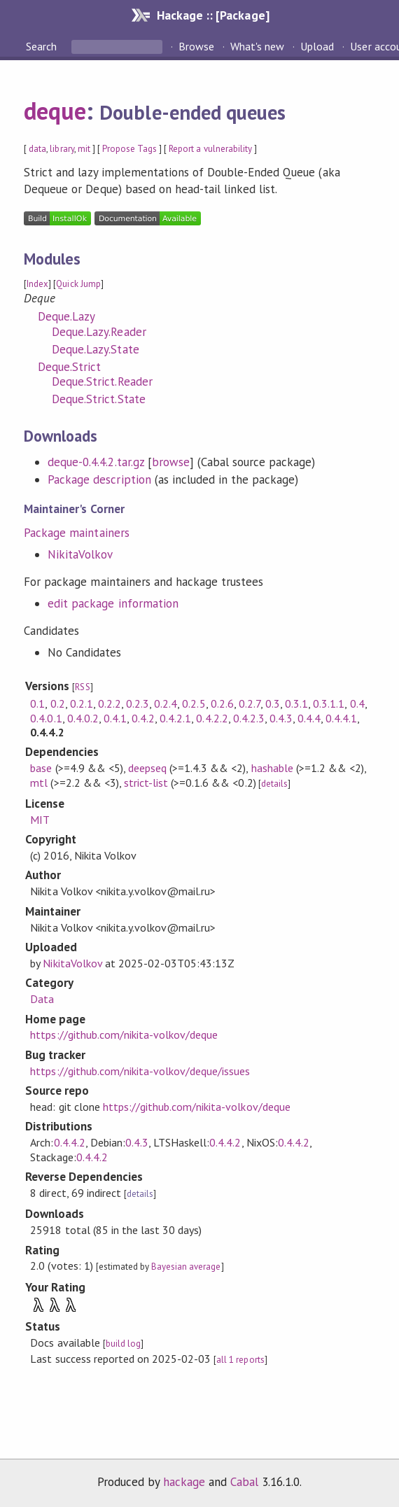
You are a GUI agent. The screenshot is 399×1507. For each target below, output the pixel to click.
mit (84, 149)
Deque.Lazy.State (95, 349)
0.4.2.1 (175, 718)
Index (37, 284)
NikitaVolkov (80, 554)
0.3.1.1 (328, 703)
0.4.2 (143, 718)
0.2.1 (81, 703)
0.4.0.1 (46, 718)
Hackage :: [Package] (213, 15)
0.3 (272, 703)
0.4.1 (115, 718)
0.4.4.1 (341, 718)
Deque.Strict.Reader (102, 381)
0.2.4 (165, 703)
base (41, 768)
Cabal (244, 1482)
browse (171, 462)
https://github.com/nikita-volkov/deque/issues (140, 1071)
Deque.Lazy (66, 316)
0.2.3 (137, 703)
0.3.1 (296, 703)
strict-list (146, 783)
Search (42, 46)
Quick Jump (78, 284)
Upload (317, 46)
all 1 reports (240, 1360)
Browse (196, 46)
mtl (39, 783)
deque (55, 110)
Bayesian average (185, 1267)
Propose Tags (129, 149)
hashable (272, 768)
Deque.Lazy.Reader (99, 331)
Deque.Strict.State (98, 399)
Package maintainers (76, 532)
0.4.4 (309, 718)
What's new (257, 46)
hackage (184, 1482)
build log (123, 1344)
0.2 (57, 703)
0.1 (37, 703)
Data (42, 999)
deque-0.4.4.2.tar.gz (96, 462)
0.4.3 (281, 718)
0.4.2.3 (249, 718)
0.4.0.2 (83, 718)
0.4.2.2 (211, 718)
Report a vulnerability (210, 149)
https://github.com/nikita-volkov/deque (124, 1035)
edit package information (113, 603)
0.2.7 (249, 703)
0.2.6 (222, 703)
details (274, 784)
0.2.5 (193, 703)
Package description (99, 479)
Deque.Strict (69, 366)
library (62, 149)
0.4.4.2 (69, 1142)
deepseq (147, 768)
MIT (40, 820)
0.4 (357, 703)
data (37, 149)
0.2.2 (109, 703)
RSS (82, 687)
